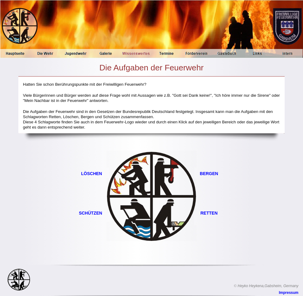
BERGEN (209, 173)
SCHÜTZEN (90, 213)
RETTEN (209, 213)
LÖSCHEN (91, 173)
